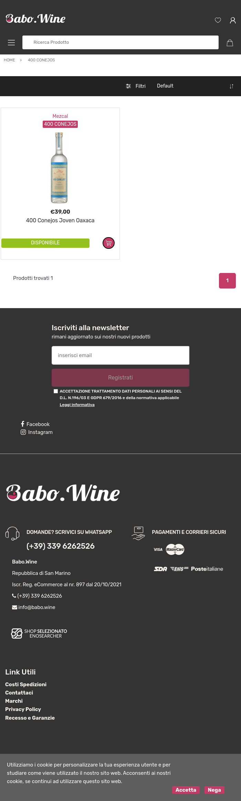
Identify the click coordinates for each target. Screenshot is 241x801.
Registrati (120, 377)
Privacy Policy (23, 709)
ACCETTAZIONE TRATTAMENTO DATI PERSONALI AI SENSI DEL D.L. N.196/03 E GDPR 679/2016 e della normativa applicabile (120, 398)
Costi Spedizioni (25, 684)
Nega (214, 790)
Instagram (37, 432)
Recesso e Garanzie (30, 718)
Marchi (14, 701)
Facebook (35, 424)
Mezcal (60, 116)
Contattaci (19, 693)
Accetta (186, 790)
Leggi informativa (77, 404)
